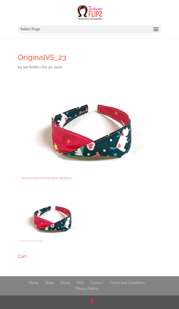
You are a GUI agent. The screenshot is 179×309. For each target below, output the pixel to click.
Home (34, 283)
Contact (96, 283)
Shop (49, 283)
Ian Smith (31, 67)
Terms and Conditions (127, 283)
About (65, 283)
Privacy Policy (86, 288)
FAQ (80, 283)
